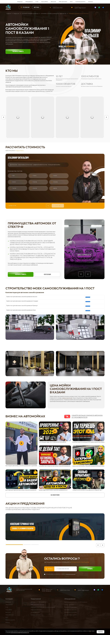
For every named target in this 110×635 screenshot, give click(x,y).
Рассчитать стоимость (18, 51)
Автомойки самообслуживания (38, 602)
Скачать (87, 297)
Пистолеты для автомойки (70, 609)
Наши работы (44, 1)
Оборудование (29, 1)
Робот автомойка (63, 1)
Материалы (36, 7)
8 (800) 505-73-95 (57, 7)
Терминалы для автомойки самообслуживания (75, 602)
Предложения (24, 7)
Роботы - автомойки (69, 604)
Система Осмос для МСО (70, 612)
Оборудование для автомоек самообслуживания (43, 607)
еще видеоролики (55, 495)
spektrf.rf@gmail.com (80, 7)
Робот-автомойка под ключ (37, 604)
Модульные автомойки (36, 609)
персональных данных (70, 574)
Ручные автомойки (35, 612)
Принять (100, 631)
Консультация (47, 274)
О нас (37, 1)
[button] (81, 274)
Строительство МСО (80, 1)
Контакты (90, 1)
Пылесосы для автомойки (70, 607)
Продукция (19, 1)
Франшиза (53, 1)
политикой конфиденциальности (19, 632)
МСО (71, 1)
